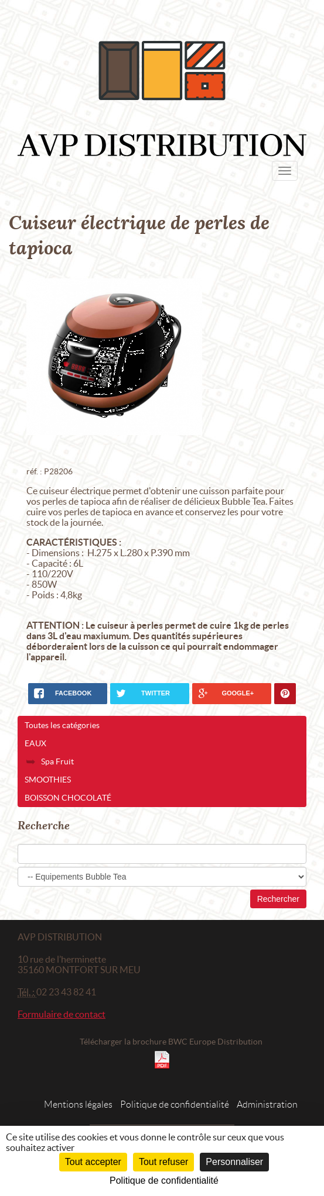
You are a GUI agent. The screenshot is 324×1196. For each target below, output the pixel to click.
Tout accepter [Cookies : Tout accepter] (93, 1162)
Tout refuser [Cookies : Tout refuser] (163, 1162)
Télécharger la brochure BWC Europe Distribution (171, 1041)
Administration (267, 1104)
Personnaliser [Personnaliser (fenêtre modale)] (234, 1162)
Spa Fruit (57, 761)
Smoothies (48, 779)
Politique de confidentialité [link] (164, 1180)
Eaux (35, 743)
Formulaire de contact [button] (61, 1014)
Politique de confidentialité (174, 1104)
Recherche (44, 825)
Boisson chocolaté (68, 797)
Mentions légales (78, 1104)
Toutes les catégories (62, 725)
